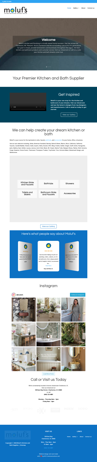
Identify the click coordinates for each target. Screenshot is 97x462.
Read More (48, 265)
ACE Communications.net (52, 456)
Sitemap (23, 445)
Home (69, 8)
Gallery (75, 8)
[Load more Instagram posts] (48, 374)
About (83, 8)
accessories (58, 140)
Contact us (90, 8)
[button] (24, 310)
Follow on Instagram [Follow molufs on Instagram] (77, 295)
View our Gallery (69, 115)
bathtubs (48, 140)
